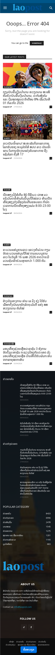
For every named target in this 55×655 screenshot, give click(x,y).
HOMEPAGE (37, 43)
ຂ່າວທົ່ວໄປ (7, 138)
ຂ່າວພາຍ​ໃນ (7, 190)
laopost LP (7, 107)
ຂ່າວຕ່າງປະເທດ (8, 87)
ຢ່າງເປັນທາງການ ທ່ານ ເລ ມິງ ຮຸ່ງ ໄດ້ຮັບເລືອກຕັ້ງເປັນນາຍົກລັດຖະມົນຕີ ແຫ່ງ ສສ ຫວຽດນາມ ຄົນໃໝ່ (25, 304)
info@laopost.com (23, 607)
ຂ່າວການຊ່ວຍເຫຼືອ (9, 344)
